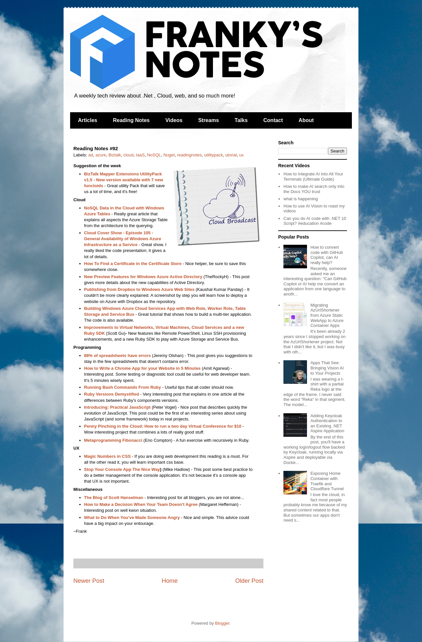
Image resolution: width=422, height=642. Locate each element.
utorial (231, 154)
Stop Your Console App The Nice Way (122, 469)
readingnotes (189, 154)
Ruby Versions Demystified (111, 394)
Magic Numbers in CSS (107, 456)
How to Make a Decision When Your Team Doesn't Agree (141, 504)
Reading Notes (131, 120)
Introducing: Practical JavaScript (117, 407)
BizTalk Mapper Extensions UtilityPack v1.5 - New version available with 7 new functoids (123, 179)
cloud (129, 154)
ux (241, 154)
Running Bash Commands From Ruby (122, 387)
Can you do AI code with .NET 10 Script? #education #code (314, 221)
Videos (173, 120)
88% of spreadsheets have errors (117, 355)
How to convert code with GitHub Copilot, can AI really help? (326, 255)
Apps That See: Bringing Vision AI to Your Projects (327, 367)
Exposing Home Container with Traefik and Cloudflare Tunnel (327, 481)
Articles (87, 120)
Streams (208, 120)
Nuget (169, 154)
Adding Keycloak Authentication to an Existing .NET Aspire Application (327, 423)
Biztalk (114, 154)
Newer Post (88, 581)
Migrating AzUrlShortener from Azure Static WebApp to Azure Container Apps (326, 315)
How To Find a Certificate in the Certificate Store (133, 263)
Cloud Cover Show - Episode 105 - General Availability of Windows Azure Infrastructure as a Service (122, 238)
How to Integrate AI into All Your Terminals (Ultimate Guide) (313, 176)
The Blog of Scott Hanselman (114, 497)
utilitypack (213, 154)
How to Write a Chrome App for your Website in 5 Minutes (142, 368)
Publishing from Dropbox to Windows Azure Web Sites (139, 289)
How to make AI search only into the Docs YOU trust (313, 189)
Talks (241, 120)
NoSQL (154, 154)
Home (170, 581)
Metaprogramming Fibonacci (113, 440)
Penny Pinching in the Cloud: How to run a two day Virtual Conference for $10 (162, 426)
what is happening (300, 198)
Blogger (222, 623)
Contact (273, 120)
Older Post (249, 581)
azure (100, 154)
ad (90, 154)
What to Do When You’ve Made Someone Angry (132, 517)
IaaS (140, 154)
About (306, 120)
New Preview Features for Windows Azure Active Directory (143, 276)
